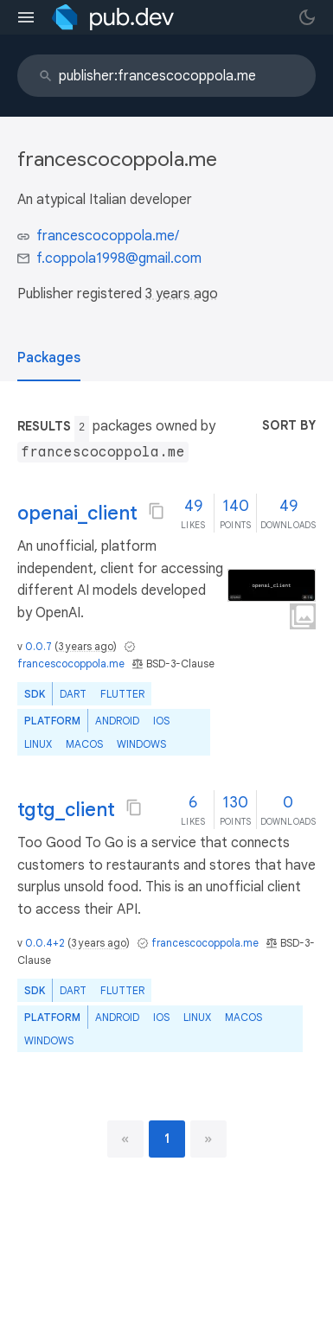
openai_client (77, 513)
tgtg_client (66, 809)
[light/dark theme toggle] (307, 17)
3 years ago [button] (181, 294)
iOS (161, 720)
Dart (73, 693)
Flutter (122, 693)
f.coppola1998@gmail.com (119, 258)
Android (117, 720)
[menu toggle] (26, 17)
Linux (38, 743)
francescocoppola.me (71, 663)
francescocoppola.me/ (107, 236)
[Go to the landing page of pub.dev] (113, 17)
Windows (141, 743)
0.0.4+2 (45, 942)
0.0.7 (38, 646)
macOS (84, 743)
